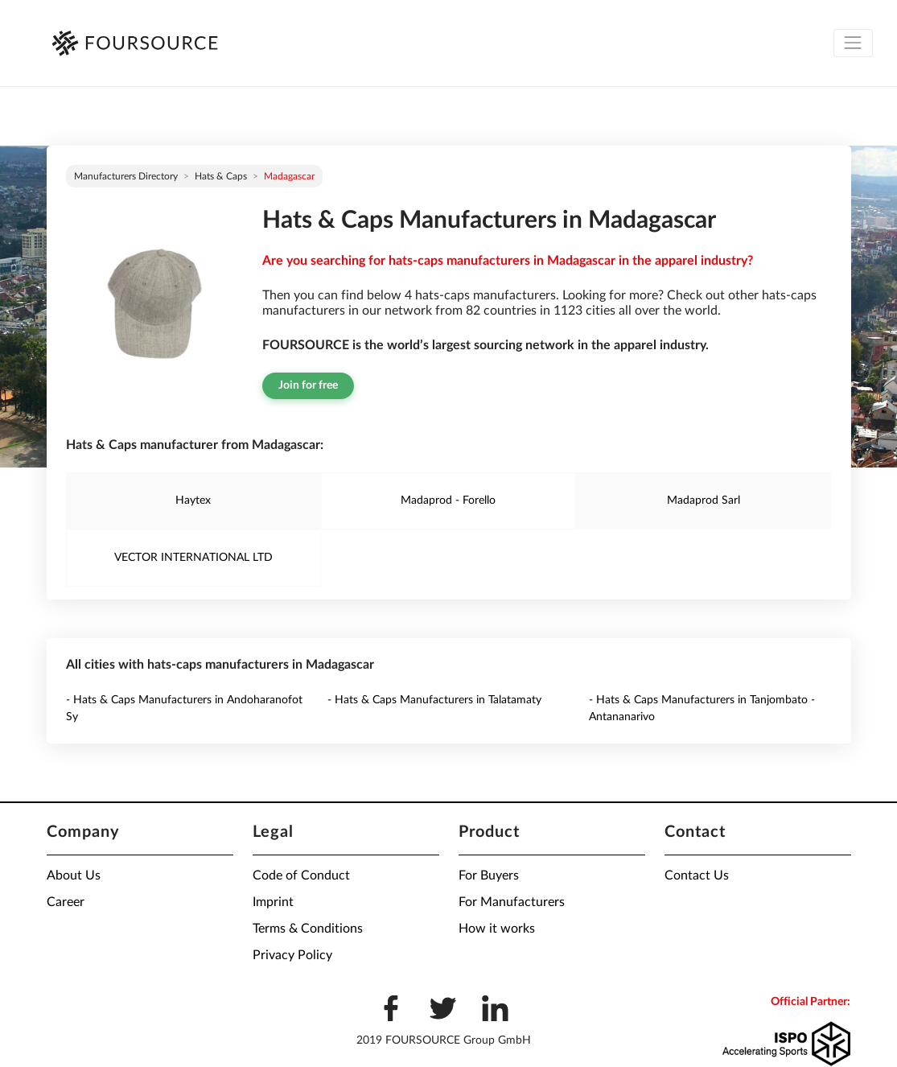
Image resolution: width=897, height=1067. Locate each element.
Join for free (308, 385)
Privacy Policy (292, 955)
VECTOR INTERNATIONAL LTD (193, 557)
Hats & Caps (221, 176)
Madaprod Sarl (703, 500)
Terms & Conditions (308, 928)
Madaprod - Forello (448, 500)
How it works (497, 928)
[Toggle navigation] (853, 43)
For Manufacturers (512, 902)
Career (65, 902)
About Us (74, 875)
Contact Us (697, 875)
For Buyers (489, 875)
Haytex (193, 500)
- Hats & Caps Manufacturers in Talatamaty (434, 700)
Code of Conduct (301, 875)
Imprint (273, 902)
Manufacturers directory (126, 176)
